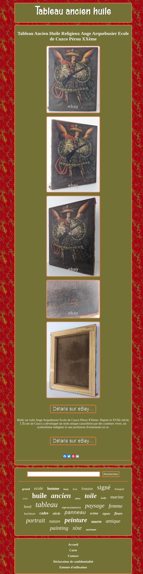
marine (116, 496)
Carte (73, 550)
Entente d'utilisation (73, 567)
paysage (94, 505)
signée (106, 513)
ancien (61, 495)
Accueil (73, 544)
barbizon (29, 513)
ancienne (91, 529)
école (103, 498)
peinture (76, 520)
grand (26, 489)
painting (59, 528)
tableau (46, 505)
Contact (73, 556)
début (77, 498)
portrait (35, 520)
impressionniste (71, 508)
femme (115, 506)
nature (54, 521)
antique (113, 521)
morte (96, 521)
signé (103, 487)
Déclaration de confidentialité (73, 561)
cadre (44, 513)
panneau (75, 512)
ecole (38, 488)
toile (91, 495)
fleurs (118, 513)
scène (94, 513)
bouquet (119, 489)
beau (66, 489)
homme (53, 488)
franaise (87, 489)
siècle (56, 513)
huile (39, 495)
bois (75, 489)
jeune (25, 498)
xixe (77, 528)
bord (27, 506)
